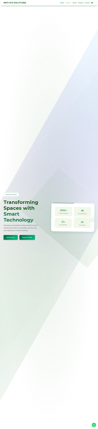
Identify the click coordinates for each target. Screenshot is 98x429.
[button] (94, 425)
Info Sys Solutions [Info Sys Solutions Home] (15, 3)
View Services (10, 237)
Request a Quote (27, 237)
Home (62, 3)
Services (68, 2)
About (75, 3)
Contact (87, 3)
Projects (80, 3)
